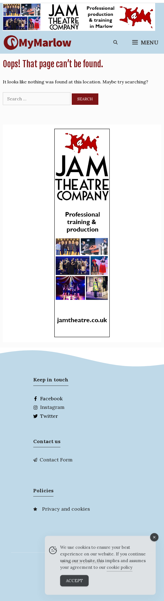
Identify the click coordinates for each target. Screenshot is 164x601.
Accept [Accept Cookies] (74, 583)
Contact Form (56, 459)
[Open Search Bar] (115, 42)
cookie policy (119, 569)
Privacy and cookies (66, 509)
